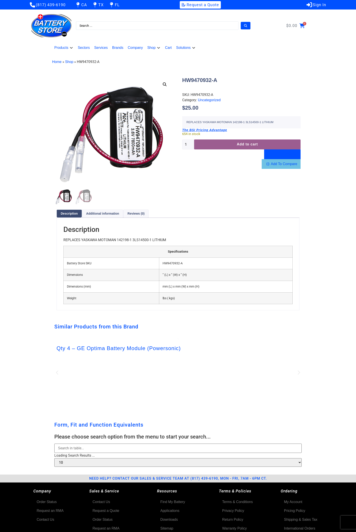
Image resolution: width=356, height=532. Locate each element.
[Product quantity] (188, 144)
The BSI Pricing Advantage (204, 130)
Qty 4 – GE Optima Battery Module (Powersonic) (119, 349)
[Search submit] (245, 25)
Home (57, 62)
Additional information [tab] (102, 214)
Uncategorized (209, 100)
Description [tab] (69, 214)
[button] (64, 47)
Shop (69, 62)
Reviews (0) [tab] (135, 214)
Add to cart (247, 144)
